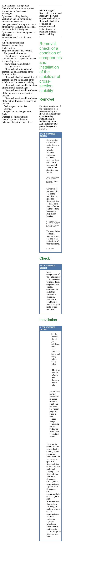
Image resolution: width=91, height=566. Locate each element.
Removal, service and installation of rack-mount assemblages (19, 86)
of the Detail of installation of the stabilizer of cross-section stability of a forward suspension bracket (48, 122)
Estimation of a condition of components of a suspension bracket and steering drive (19, 58)
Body (4, 114)
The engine (7, 13)
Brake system (8, 48)
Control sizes (15, 119)
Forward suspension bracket (17, 64)
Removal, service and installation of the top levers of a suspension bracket (19, 93)
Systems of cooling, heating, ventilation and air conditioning (16, 17)
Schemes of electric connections (17, 122)
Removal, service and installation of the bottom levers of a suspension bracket (19, 101)
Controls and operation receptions (18, 8)
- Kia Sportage (15, 5)
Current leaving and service (15, 11)
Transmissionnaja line (12, 45)
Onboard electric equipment (15, 117)
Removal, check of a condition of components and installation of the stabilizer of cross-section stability (19, 80)
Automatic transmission (13, 42)
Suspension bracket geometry (17, 111)
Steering (7, 109)
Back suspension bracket (15, 106)
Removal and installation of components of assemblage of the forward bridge (17, 72)
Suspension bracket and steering (17, 50)
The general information (15, 53)
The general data (13, 66)
